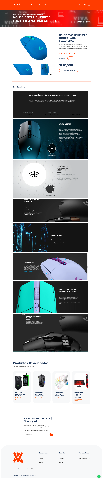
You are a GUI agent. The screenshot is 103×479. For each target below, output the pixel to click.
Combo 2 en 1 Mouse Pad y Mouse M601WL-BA (78, 395)
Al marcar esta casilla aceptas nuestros (36, 431)
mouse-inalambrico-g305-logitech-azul (34, 15)
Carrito (41, 463)
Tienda (38, 5)
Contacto (61, 459)
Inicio (14, 15)
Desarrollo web (33, 476)
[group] (34, 48)
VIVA (45, 5)
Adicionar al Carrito (69, 71)
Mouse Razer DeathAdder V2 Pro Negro (20, 394)
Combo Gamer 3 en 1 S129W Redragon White (59, 395)
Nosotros (54, 5)
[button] (35, 60)
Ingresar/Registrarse (84, 459)
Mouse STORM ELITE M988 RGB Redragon (39, 394)
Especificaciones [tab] (19, 87)
